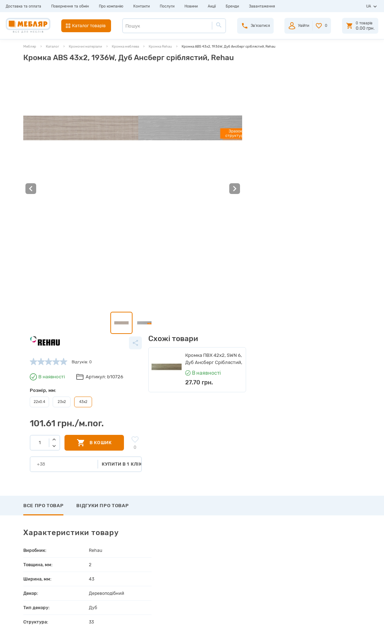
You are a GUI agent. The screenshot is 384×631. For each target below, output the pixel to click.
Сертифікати (109, 562)
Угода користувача (115, 578)
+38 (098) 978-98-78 (326, 551)
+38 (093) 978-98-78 (326, 544)
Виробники (108, 529)
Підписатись (316, 486)
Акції (212, 6)
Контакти (141, 6)
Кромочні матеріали (85, 46)
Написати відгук (49, 415)
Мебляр (29, 46)
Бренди (232, 6)
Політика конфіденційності (123, 586)
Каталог (52, 46)
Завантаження (262, 6)
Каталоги (106, 545)
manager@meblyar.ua (324, 575)
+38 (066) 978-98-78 (326, 559)
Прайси (104, 537)
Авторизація (198, 529)
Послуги (167, 6)
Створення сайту (329, 620)
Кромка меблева (125, 46)
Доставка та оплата (23, 6)
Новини (191, 6)
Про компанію (111, 6)
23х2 (175, 137)
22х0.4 (153, 137)
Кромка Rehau (160, 46)
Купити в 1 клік (236, 199)
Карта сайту (109, 570)
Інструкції (106, 554)
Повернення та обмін (70, 6)
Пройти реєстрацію (205, 537)
